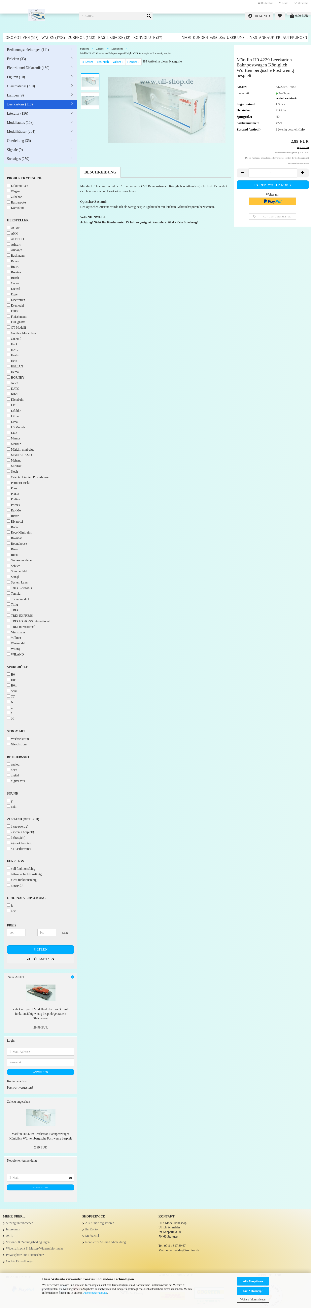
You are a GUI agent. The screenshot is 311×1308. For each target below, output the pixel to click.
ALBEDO (15, 239)
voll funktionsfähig (21, 868)
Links (251, 38)
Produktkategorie (24, 178)
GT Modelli (16, 327)
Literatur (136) (17, 113)
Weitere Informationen (253, 1299)
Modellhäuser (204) (21, 131)
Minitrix (14, 466)
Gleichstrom (17, 744)
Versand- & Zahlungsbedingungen (28, 1242)
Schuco (13, 566)
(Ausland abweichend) (286, 98)
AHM (12, 233)
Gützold (14, 338)
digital (13, 775)
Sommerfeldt (17, 571)
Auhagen (14, 250)
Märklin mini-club (20, 449)
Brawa (13, 266)
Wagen (13, 191)
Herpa (13, 372)
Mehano (14, 460)
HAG (12, 350)
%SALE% (217, 38)
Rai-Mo (14, 510)
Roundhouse (17, 543)
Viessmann (16, 632)
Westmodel (16, 643)
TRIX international (21, 626)
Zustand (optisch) (23, 819)
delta (12, 770)
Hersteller (17, 220)
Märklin (14, 444)
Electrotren (16, 300)
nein (12, 806)
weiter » (118, 61)
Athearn (14, 244)
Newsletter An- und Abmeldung (105, 1242)
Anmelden (40, 1072)
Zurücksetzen (40, 959)
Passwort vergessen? (20, 1087)
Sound (12, 793)
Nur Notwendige (253, 1290)
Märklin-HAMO (19, 455)
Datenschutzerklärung (95, 1292)
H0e (11, 680)
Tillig (12, 604)
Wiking (13, 649)
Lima (12, 422)
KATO (13, 388)
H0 (11, 674)
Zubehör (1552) (81, 38)
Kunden (200, 38)
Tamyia (13, 593)
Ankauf (266, 38)
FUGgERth (16, 322)
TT (11, 696)
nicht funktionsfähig (22, 879)
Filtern (40, 949)
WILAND (15, 654)
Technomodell (18, 599)
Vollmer (14, 637)
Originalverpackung (26, 898)
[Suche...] (149, 16)
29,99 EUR (40, 1027)
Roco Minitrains (19, 532)
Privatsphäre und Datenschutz (25, 1254)
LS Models (16, 427)
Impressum (13, 1229)
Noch (12, 471)
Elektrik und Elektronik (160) (28, 68)
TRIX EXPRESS (20, 615)
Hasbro (13, 355)
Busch (13, 278)
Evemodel (15, 305)
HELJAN (15, 366)
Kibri (12, 394)
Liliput (13, 416)
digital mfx (16, 781)
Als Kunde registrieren (99, 1223)
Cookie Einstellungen (19, 1261)
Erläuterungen (291, 38)
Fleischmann (17, 316)
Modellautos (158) (20, 123)
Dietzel (13, 288)
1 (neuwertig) (17, 826)
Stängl (13, 577)
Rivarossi (15, 521)
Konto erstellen (16, 1081)
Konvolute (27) (147, 38)
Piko (12, 488)
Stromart (16, 731)
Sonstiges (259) (18, 159)
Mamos (13, 438)
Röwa (12, 549)
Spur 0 (13, 691)
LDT (12, 405)
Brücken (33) (16, 59)
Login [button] (283, 3)
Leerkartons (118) (20, 104)
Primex (13, 504)
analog (13, 764)
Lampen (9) (15, 95)
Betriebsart (18, 757)
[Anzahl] (273, 172)
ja (10, 801)
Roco (12, 527)
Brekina (14, 272)
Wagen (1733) (53, 38)
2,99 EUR (40, 1147)
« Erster (87, 61)
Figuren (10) (16, 77)
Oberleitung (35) (19, 141)
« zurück (103, 61)
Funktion (15, 861)
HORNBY (15, 377)
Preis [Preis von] (11, 925)
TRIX (12, 610)
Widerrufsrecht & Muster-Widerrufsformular (34, 1248)
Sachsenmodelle (19, 560)
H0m (12, 685)
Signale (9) (15, 150)
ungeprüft (15, 885)
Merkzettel (301, 3)
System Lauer (17, 582)
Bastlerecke (16, 202)
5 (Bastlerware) (19, 848)
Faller (12, 311)
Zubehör (14, 197)
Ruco (12, 554)
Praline (13, 499)
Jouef (12, 383)
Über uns (235, 38)
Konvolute (15, 207)
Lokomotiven (17, 185)
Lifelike (14, 410)
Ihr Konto (91, 1229)
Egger (12, 294)
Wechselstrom (18, 738)
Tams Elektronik (19, 588)
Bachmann (15, 255)
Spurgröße (17, 667)
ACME (13, 228)
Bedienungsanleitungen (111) (28, 50)
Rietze (13, 516)
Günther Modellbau (21, 333)
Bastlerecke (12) (114, 38)
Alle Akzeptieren (253, 1281)
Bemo (12, 261)
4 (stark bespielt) (19, 843)
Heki (12, 360)
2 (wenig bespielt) (20, 832)
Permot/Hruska (18, 482)
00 (10, 718)
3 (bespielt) (16, 837)
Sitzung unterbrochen (19, 1223)
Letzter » (133, 61)
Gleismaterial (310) (21, 86)
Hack (12, 344)
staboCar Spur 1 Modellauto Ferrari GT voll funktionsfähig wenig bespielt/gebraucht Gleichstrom (41, 1013)
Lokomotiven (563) (20, 38)
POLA (13, 494)
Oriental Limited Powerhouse (28, 477)
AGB (9, 1235)
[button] (265, 3)
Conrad (13, 283)
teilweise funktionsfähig (24, 874)
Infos (185, 38)
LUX (12, 432)
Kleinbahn (15, 399)
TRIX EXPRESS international (28, 621)
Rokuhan (14, 538)
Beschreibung (100, 172)
